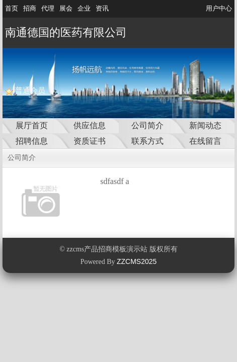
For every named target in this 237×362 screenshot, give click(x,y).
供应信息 (89, 125)
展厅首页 (32, 125)
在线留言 (205, 141)
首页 (11, 8)
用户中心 (219, 8)
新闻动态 (205, 125)
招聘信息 (32, 141)
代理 (47, 8)
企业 (84, 8)
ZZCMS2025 (136, 261)
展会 (65, 8)
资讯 (102, 8)
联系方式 (147, 141)
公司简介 (147, 125)
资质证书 (89, 141)
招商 (29, 8)
